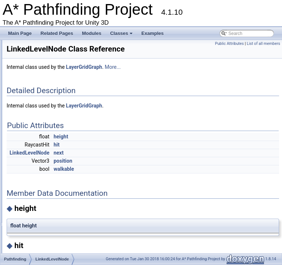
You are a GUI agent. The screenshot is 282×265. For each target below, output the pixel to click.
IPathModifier (42, 73)
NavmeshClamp (45, 206)
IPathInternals (43, 66)
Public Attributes (229, 43)
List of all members (263, 43)
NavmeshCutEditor (47, 227)
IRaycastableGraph (48, 80)
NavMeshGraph (44, 234)
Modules (91, 33)
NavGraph (39, 185)
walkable (155, 176)
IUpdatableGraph (46, 101)
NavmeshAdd (42, 192)
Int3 (33, 52)
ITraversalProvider (47, 94)
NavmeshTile (42, 248)
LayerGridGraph (45, 122)
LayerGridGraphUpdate (52, 136)
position (154, 168)
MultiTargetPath (44, 178)
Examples (152, 33)
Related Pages (56, 33)
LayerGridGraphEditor (50, 129)
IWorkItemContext (47, 115)
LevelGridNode (44, 143)
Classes (122, 35)
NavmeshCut (42, 220)
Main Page (20, 33)
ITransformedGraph (48, 87)
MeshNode (40, 164)
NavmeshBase (43, 199)
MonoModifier (42, 171)
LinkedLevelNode (46, 150)
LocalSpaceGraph (47, 157)
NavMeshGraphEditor (50, 241)
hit (148, 152)
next (150, 160)
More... (204, 74)
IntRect (36, 59)
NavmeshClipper (45, 213)
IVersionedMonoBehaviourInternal (62, 108)
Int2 (33, 45)
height (152, 143)
